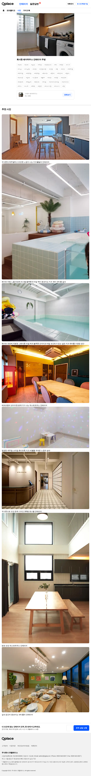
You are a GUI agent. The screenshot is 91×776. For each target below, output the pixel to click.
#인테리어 (48, 65)
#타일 (44, 82)
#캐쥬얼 (28, 73)
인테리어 (23, 4)
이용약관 (12, 746)
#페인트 (36, 82)
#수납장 (27, 69)
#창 (63, 86)
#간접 (51, 69)
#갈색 (28, 78)
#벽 (55, 65)
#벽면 (61, 65)
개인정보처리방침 (23, 746)
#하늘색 (28, 82)
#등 (57, 69)
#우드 (20, 86)
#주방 (40, 65)
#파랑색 (20, 82)
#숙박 (20, 65)
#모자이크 (65, 82)
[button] (86, 117)
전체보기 (67, 95)
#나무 (26, 86)
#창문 (40, 86)
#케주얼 (20, 73)
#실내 (33, 65)
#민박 (26, 65)
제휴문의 (70, 4)
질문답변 (35, 3)
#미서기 (57, 86)
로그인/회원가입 (82, 4)
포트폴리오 (11, 10)
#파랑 (56, 78)
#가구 (68, 65)
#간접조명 (42, 69)
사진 (19, 10)
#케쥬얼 (36, 73)
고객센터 (5, 746)
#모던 (63, 69)
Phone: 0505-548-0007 (58, 756)
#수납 (20, 69)
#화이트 (45, 73)
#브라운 (20, 78)
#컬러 (67, 73)
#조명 (35, 69)
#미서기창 (48, 86)
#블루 (43, 78)
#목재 (33, 86)
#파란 (49, 78)
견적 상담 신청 (81, 728)
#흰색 (52, 73)
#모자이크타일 (54, 82)
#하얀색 (60, 73)
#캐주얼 (70, 69)
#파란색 (63, 78)
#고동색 (35, 78)
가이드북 (26, 10)
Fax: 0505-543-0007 (74, 756)
